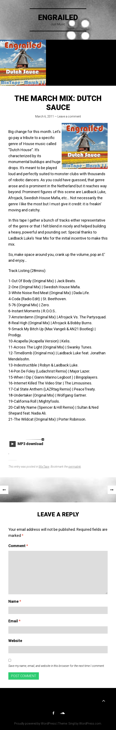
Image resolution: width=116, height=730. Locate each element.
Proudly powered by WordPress (35, 723)
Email (14, 621)
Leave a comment (69, 116)
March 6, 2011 (44, 116)
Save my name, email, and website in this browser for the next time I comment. (56, 665)
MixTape (44, 466)
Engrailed (58, 17)
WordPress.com (90, 723)
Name (14, 601)
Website (15, 640)
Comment (18, 546)
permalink (75, 466)
